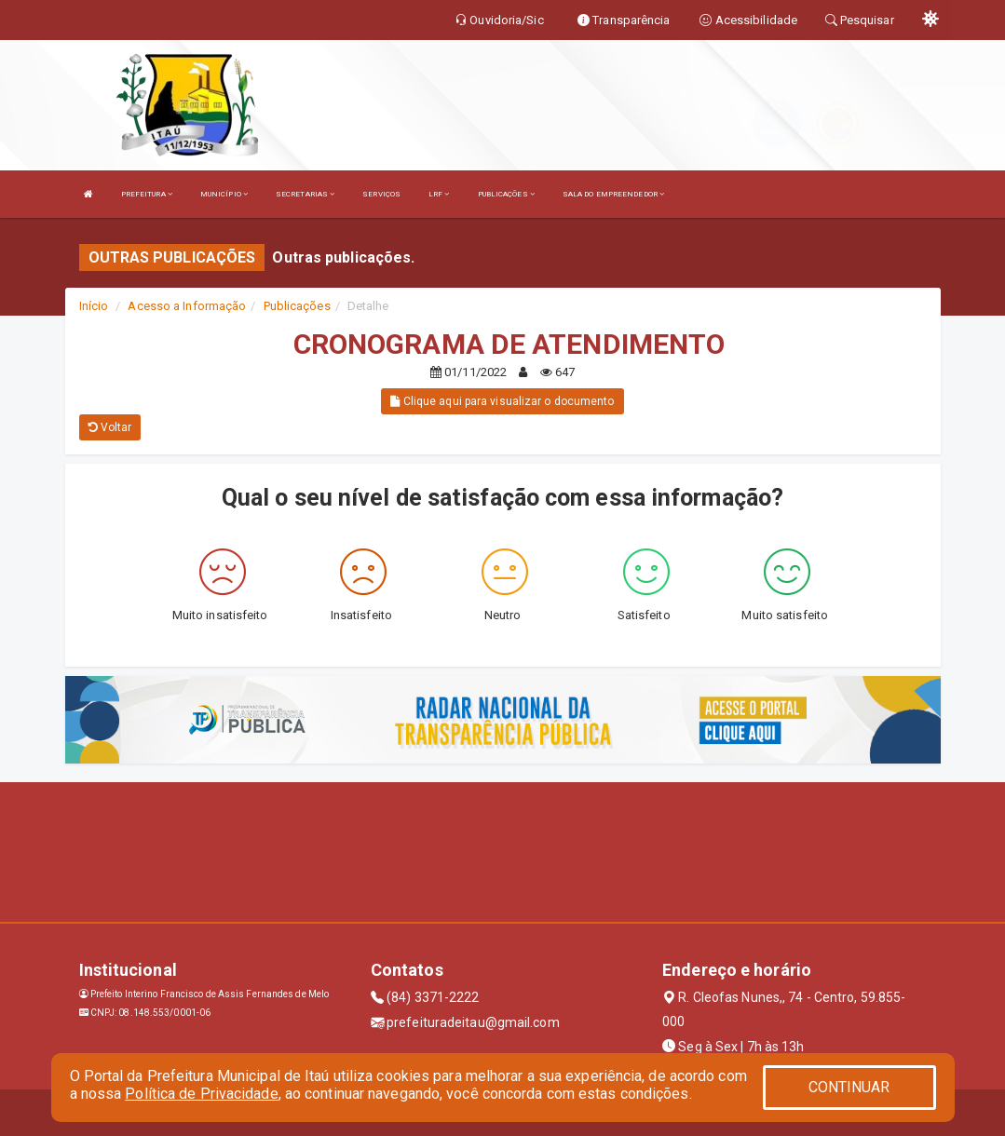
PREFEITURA (146, 194)
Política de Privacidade (201, 1093)
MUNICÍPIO (224, 194)
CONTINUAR (849, 1087)
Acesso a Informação (187, 306)
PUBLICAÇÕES (506, 194)
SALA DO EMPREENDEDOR (613, 194)
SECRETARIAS (305, 194)
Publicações (297, 306)
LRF (439, 194)
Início (94, 306)
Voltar (110, 427)
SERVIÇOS (381, 194)
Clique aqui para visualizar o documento (502, 401)
